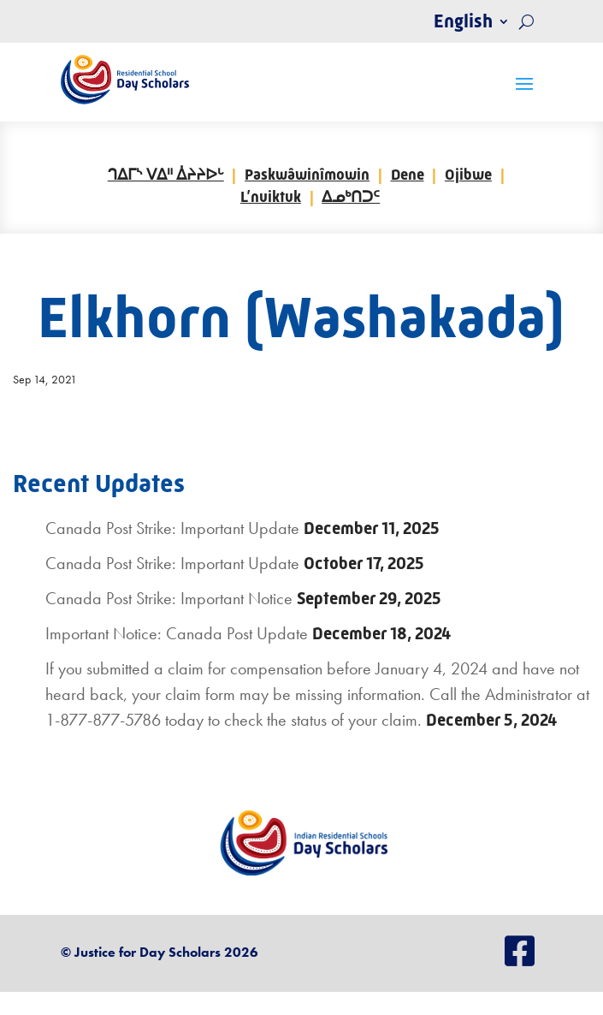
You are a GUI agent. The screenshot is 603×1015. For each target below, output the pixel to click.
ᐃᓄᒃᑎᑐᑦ (351, 196)
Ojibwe (468, 174)
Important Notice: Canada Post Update (176, 633)
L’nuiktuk (270, 196)
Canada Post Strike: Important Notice (169, 598)
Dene (407, 174)
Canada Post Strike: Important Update (172, 528)
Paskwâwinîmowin (307, 174)
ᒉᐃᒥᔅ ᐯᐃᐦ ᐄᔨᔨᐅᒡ (166, 174)
